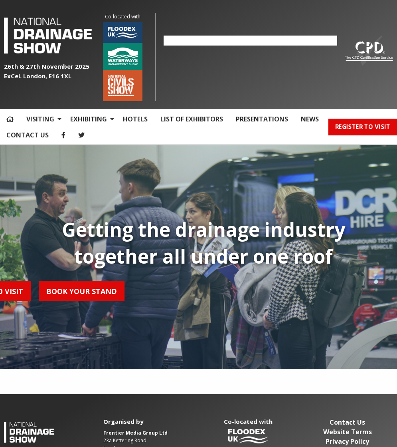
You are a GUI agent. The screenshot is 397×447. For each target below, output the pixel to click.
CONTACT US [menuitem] (27, 135)
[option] (250, 40)
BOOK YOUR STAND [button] (47, 291)
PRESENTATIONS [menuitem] (262, 119)
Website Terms (347, 431)
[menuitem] (10, 119)
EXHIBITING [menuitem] (88, 119)
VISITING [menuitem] (40, 119)
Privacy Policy (347, 441)
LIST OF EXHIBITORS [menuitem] (191, 119)
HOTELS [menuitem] (135, 119)
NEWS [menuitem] (310, 119)
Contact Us (347, 422)
